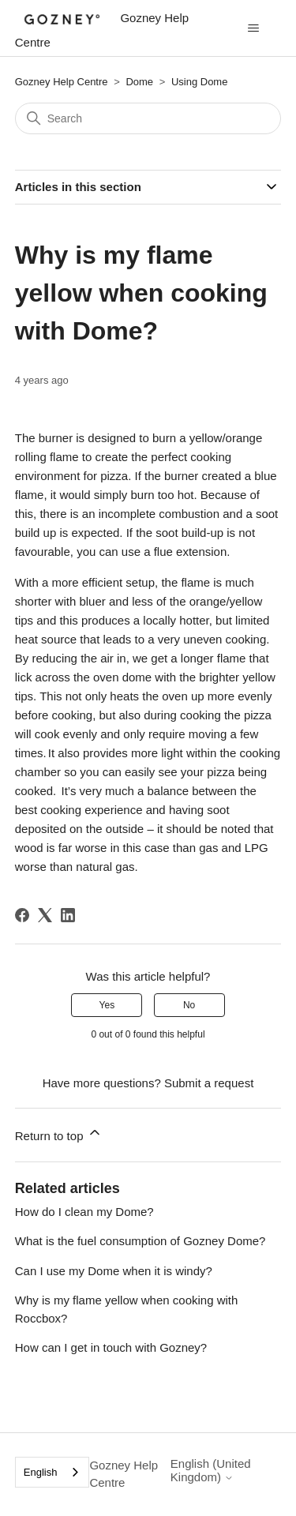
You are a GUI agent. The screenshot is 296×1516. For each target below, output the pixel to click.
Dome (140, 82)
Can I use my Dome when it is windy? (113, 1271)
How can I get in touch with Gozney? (111, 1347)
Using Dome (199, 82)
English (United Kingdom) (210, 1470)
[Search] (148, 118)
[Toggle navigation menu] (253, 28)
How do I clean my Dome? (84, 1211)
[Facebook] (22, 915)
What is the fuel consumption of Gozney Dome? (140, 1241)
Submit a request (208, 1083)
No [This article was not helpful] (189, 1005)
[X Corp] (45, 915)
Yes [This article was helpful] (107, 1005)
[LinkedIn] (68, 915)
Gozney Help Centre (61, 82)
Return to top (59, 1133)
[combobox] (52, 1472)
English (41, 1472)
